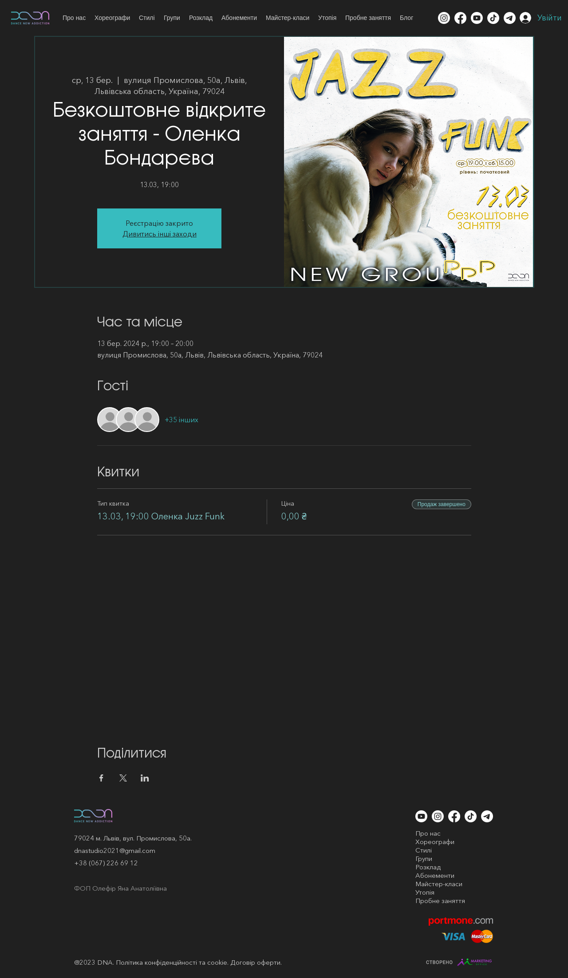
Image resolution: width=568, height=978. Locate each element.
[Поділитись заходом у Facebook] (101, 778)
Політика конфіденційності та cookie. (172, 962)
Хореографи (434, 841)
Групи (423, 858)
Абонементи (434, 875)
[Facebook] (460, 18)
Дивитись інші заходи (159, 233)
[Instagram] (444, 18)
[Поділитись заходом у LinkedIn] (145, 778)
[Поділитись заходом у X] (123, 778)
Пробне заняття (440, 900)
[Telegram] (510, 18)
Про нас (428, 833)
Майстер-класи (438, 884)
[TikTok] (493, 18)
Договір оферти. (256, 962)
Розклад (428, 867)
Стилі (423, 850)
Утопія (424, 892)
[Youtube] (477, 18)
